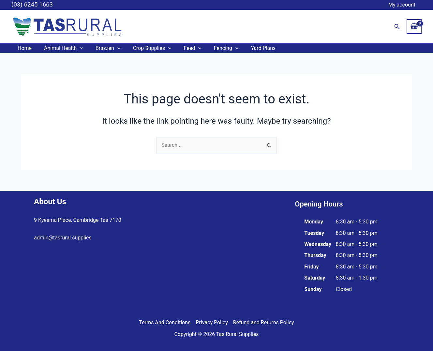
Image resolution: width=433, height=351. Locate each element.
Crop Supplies (145, 48)
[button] (397, 27)
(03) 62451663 (51, 255)
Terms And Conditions (164, 322)
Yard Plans (250, 48)
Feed (184, 48)
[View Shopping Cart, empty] (414, 26)
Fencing (215, 48)
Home (24, 48)
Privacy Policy (212, 322)
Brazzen (103, 48)
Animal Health (60, 48)
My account (402, 5)
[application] (77, 48)
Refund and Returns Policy (263, 322)
